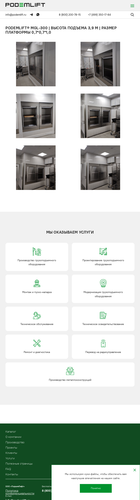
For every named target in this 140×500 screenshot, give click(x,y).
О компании (13, 437)
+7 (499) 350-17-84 (99, 14)
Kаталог (10, 431)
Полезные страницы (19, 463)
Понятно (96, 488)
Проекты (11, 447)
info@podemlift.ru (15, 14)
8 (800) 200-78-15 (70, 14)
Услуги (10, 458)
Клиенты (11, 453)
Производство (14, 442)
